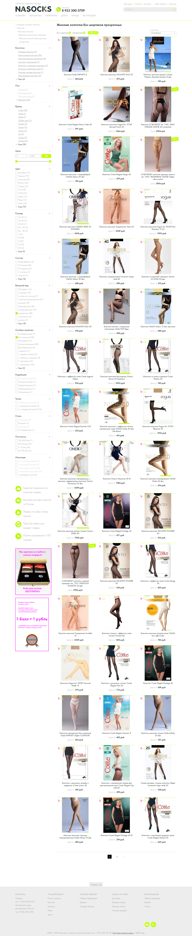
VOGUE (23, 140)
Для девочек (25, 93)
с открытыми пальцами (29, 357)
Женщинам (35, 16)
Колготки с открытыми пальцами (33, 65)
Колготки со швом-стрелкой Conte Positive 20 (158, 377)
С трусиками (25, 361)
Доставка (128, 4)
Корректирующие (27, 385)
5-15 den (24, 447)
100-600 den (25, 440)
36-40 (22, 220)
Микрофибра (26, 261)
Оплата (138, 4)
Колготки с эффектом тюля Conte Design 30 (158, 582)
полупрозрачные (27, 309)
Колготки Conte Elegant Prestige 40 (158, 683)
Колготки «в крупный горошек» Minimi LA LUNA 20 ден (158, 277)
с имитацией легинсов (29, 468)
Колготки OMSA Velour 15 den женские (158, 326)
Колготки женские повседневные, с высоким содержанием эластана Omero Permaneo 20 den (75, 481)
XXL (21, 248)
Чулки (50, 910)
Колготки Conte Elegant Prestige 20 (116, 531)
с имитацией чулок (27, 474)
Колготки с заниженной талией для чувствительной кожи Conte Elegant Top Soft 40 (117, 785)
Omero (22, 127)
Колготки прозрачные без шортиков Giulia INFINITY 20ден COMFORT (75, 734)
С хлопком (24, 272)
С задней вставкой (27, 354)
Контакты (147, 4)
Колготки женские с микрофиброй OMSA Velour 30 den (75, 277)
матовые (23, 303)
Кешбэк (83, 902)
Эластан (23, 275)
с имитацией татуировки (30, 471)
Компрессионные (27, 381)
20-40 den (25, 443)
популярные (156, 32)
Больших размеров (28, 344)
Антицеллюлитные (27, 378)
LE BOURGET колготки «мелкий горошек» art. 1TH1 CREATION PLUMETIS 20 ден (75, 583)
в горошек (24, 292)
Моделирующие (26, 388)
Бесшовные (25, 340)
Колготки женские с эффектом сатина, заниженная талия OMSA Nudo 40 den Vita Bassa (116, 429)
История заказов (87, 906)
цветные (23, 320)
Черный (23, 176)
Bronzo (23, 182)
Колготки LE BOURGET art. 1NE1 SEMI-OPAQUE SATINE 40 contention (158, 125)
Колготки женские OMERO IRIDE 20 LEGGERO (75, 227)
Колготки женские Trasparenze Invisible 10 (75, 634)
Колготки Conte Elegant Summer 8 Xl (75, 426)
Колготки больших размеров (32, 58)
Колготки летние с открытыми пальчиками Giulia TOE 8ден (116, 327)
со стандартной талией (30, 409)
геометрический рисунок (30, 299)
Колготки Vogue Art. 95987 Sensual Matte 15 (75, 684)
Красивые (24, 426)
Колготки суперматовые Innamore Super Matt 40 (116, 277)
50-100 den (24, 450)
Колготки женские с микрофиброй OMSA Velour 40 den (75, 175)
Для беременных (26, 347)
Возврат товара (118, 902)
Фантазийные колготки (29, 75)
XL (21, 244)
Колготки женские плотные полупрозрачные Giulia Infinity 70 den (75, 836)
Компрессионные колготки (30, 72)
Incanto (22, 123)
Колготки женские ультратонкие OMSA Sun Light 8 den (158, 634)
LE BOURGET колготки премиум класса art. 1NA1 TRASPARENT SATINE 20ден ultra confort (158, 177)
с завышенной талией (28, 402)
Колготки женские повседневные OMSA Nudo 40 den (157, 479)
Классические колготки (30, 55)
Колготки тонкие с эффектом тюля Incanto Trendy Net (116, 634)
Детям (64, 16)
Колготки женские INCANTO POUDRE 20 (116, 582)
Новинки (20, 16)
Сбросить (93, 32)
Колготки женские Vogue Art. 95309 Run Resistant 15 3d (158, 227)
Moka (22, 196)
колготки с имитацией (29, 62)
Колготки (51, 902)
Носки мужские (54, 898)
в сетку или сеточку (28, 296)
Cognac (23, 186)
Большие (23, 423)
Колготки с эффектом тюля (30, 68)
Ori (21, 134)
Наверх (94, 884)
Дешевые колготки (27, 51)
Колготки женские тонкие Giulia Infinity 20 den (158, 734)
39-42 (22, 224)
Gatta (22, 113)
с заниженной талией (28, 406)
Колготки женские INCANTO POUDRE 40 (158, 532)
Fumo (22, 189)
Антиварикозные (26, 333)
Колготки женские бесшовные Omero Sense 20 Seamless (116, 377)
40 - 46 (23, 227)
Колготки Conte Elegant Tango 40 (117, 174)
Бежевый (24, 172)
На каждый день (26, 430)
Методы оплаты (118, 906)
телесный (24, 179)
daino (22, 203)
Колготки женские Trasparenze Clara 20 (116, 226)
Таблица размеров (152, 898)
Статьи (147, 906)
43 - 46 (23, 230)
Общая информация (88, 898)
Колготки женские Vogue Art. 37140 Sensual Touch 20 (116, 125)
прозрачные (25, 313)
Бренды (75, 16)
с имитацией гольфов (28, 464)
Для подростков (26, 96)
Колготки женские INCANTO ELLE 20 (117, 74)
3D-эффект (25, 289)
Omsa (22, 130)
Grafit (22, 193)
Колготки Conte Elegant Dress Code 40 (75, 124)
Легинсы (51, 906)
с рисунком (25, 316)
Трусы (50, 914)
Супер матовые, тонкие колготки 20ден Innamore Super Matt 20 (158, 784)
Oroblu (22, 137)
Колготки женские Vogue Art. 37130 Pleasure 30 (158, 427)
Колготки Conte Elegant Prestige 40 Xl (116, 835)
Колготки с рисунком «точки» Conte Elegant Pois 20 (116, 684)
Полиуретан (25, 268)
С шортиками (26, 364)
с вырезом (24, 351)
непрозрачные (26, 306)
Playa (22, 199)
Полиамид (24, 265)
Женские (24, 99)
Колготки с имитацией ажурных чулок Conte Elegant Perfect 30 (158, 836)
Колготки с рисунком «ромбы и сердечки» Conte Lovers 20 (75, 784)
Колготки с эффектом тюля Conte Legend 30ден (75, 377)
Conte (22, 110)
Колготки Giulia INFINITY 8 (75, 74)
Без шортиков (26, 337)
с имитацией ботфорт (28, 461)
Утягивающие (25, 392)
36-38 (22, 217)
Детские (23, 89)
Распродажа (89, 16)
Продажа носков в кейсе (122, 932)
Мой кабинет (160, 4)
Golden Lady (25, 120)
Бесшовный (24, 419)
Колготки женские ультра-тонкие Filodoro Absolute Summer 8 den (158, 75)
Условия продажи (119, 910)
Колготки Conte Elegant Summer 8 (116, 733)
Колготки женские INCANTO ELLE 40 (75, 326)
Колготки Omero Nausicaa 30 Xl (116, 478)
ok (46, 156)
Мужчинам (51, 16)
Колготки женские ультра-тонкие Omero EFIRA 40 (75, 532)
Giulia (22, 117)
